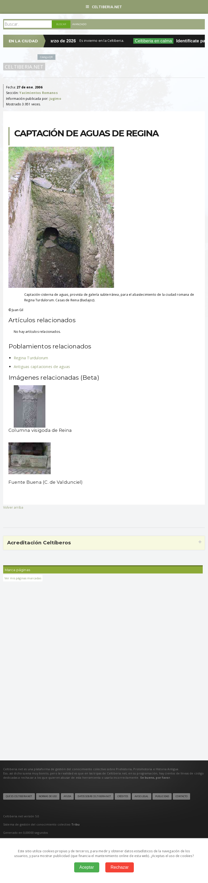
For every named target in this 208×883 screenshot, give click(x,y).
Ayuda (67, 796)
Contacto (181, 796)
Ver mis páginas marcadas (22, 578)
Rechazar (120, 867)
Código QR (46, 57)
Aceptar (86, 867)
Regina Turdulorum (31, 357)
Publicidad (162, 796)
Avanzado (79, 24)
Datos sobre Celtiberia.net (94, 796)
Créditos (122, 796)
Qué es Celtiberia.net (19, 796)
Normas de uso (48, 796)
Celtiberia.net (104, 6)
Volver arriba (13, 507)
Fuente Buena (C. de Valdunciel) (45, 482)
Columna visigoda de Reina (40, 430)
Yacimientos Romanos (38, 93)
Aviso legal (141, 796)
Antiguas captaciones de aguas (42, 366)
